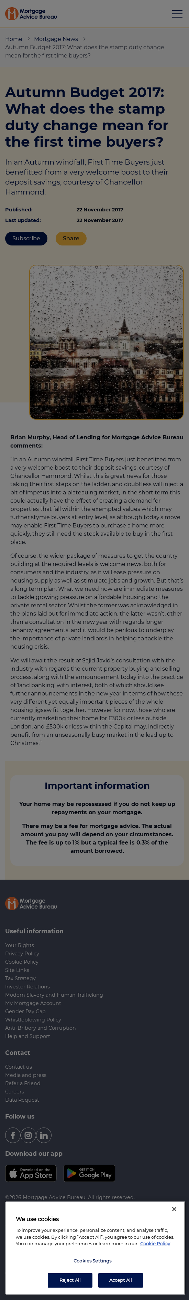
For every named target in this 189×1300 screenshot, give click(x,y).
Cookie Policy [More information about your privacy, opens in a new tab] (155, 1243)
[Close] (174, 1209)
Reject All (70, 1280)
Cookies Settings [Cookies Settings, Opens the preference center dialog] (92, 1261)
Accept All (120, 1280)
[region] (95, 1248)
